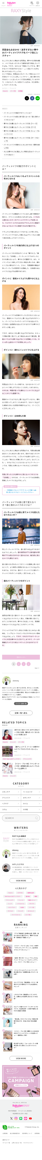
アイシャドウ (27, 759)
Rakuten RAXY (11, 4)
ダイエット (31, 911)
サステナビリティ (28, 1142)
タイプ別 (27, 915)
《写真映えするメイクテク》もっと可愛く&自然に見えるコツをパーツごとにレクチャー (21, 491)
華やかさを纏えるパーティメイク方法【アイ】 (20, 127)
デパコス (10, 911)
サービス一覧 (6, 1142)
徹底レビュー (32, 900)
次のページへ (21, 657)
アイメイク (13, 88)
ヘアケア (5, 803)
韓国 (36, 896)
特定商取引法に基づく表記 (20, 1113)
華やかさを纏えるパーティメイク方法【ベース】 (21, 123)
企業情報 (5, 1133)
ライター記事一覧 (21, 703)
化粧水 (22, 907)
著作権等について (27, 1133)
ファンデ (20, 911)
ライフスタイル (16, 915)
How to (5, 91)
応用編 (20, 91)
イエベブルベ (11, 907)
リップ (10, 904)
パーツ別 (13, 91)
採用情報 (37, 1133)
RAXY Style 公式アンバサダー (12, 759)
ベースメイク (27, 792)
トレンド (13, 742)
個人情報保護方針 (15, 1133)
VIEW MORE (21, 880)
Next (37, 668)
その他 (25, 809)
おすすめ (20, 893)
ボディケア (27, 798)
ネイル (25, 803)
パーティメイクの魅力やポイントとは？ (18, 113)
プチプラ (31, 904)
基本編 (28, 896)
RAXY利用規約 (12, 1111)
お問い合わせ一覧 (17, 1142)
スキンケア (6, 792)
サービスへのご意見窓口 (25, 1111)
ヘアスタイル (20, 904)
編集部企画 (31, 893)
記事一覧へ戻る (21, 713)
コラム (4, 809)
